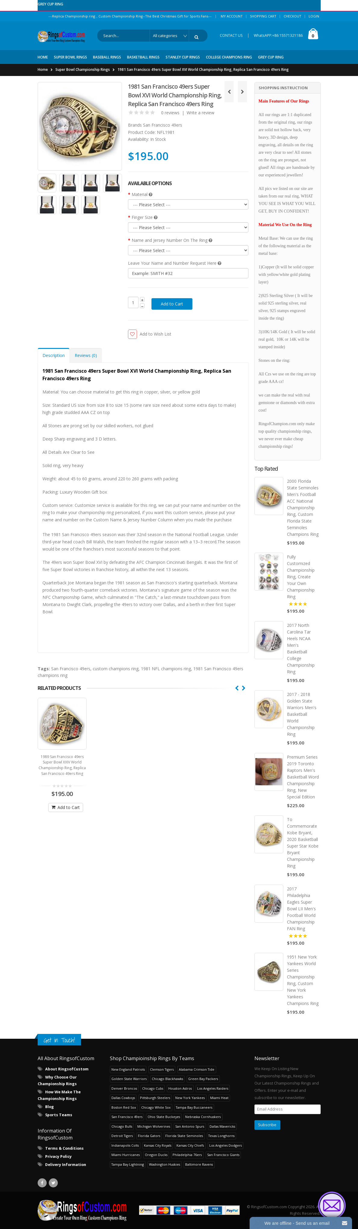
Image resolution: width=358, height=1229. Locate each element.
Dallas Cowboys (123, 1097)
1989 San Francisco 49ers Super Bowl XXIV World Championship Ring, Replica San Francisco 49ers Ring (62, 762)
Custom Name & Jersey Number (125, 520)
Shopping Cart (263, 16)
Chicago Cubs (152, 1088)
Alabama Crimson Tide (196, 1069)
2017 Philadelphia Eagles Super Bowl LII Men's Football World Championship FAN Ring (301, 908)
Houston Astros (180, 1088)
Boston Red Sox (123, 1107)
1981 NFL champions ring (166, 668)
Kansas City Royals (157, 1145)
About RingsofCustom (67, 1069)
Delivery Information (65, 1164)
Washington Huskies (164, 1164)
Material (142, 194)
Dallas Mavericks (222, 1126)
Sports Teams (58, 1114)
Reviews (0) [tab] (86, 355)
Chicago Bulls (121, 1126)
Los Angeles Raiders (212, 1088)
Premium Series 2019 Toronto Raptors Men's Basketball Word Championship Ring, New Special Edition (303, 777)
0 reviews (170, 112)
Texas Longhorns (221, 1135)
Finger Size (144, 217)
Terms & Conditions (64, 1148)
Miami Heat (219, 1097)
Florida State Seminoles (184, 1135)
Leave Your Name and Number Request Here (174, 263)
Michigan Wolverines (153, 1126)
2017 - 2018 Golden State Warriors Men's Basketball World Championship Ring (301, 714)
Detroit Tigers (122, 1135)
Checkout (292, 16)
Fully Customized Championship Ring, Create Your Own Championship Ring (301, 577)
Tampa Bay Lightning (127, 1164)
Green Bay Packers (203, 1078)
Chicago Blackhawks (167, 1078)
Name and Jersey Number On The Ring (172, 240)
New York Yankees (190, 1097)
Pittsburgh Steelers (155, 1097)
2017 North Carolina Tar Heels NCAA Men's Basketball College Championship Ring (301, 648)
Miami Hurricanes (125, 1154)
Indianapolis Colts (125, 1145)
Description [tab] (53, 355)
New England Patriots (128, 1069)
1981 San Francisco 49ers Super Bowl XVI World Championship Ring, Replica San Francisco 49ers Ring (203, 69)
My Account (232, 16)
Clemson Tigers (162, 1069)
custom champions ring (116, 668)
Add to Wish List (155, 334)
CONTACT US (231, 35)
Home (43, 69)
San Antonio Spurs (189, 1126)
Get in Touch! (59, 1040)
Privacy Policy (58, 1156)
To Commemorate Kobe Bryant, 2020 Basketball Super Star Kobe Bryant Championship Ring (303, 843)
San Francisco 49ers (162, 125)
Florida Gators (149, 1135)
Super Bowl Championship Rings (82, 69)
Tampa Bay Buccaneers (194, 1107)
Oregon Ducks (156, 1154)
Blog (49, 1106)
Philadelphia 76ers (187, 1154)
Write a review (200, 112)
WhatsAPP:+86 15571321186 (278, 35)
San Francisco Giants (223, 1154)
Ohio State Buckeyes (164, 1116)
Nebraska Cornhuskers (203, 1116)
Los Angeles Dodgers (225, 1145)
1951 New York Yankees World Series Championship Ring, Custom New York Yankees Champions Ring (303, 980)
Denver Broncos (124, 1088)
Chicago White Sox (156, 1107)
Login (314, 16)
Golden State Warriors (129, 1078)
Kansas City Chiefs (190, 1145)
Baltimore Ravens (199, 1164)
